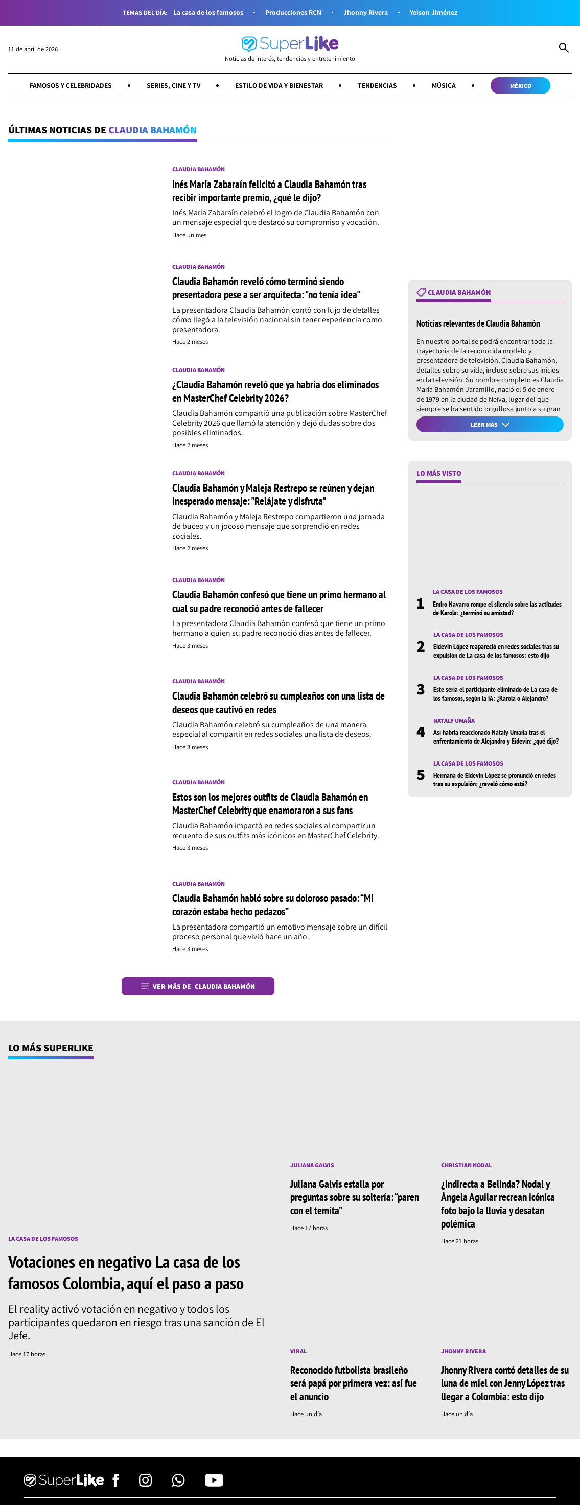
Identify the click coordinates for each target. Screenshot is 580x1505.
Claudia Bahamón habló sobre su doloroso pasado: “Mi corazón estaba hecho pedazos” (274, 906)
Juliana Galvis (313, 1167)
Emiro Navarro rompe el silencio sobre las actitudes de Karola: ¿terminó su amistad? (497, 610)
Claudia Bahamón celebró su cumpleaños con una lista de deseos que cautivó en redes (271, 704)
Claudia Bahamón (200, 170)
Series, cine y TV (172, 86)
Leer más (490, 426)
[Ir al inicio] (290, 49)
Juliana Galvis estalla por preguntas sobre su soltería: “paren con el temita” (346, 1199)
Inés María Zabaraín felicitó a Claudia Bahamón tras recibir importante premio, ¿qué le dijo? (275, 191)
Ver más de (198, 988)
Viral (298, 1353)
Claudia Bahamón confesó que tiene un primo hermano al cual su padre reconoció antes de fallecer (277, 603)
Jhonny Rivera (367, 12)
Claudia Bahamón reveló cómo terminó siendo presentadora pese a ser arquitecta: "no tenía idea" (272, 289)
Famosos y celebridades (65, 86)
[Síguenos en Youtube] (214, 1488)
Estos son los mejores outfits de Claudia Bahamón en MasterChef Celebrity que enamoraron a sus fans (278, 805)
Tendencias (381, 86)
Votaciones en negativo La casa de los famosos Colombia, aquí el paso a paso (129, 1275)
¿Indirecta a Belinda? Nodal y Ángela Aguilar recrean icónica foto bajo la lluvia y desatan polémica (501, 1206)
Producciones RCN (293, 12)
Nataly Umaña (454, 723)
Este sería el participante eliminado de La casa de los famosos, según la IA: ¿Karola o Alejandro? (495, 697)
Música (448, 86)
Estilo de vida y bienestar (281, 86)
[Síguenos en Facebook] (115, 1488)
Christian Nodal (467, 1167)
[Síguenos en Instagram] (145, 1488)
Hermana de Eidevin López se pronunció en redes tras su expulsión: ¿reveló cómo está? (494, 783)
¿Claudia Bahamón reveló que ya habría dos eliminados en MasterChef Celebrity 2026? (259, 392)
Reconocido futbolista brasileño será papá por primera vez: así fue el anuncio (353, 1385)
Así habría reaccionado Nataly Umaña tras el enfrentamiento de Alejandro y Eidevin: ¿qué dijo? (496, 740)
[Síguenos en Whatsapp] (178, 1488)
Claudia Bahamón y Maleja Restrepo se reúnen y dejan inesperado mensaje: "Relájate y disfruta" (280, 496)
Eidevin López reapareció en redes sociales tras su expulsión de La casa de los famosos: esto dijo (496, 653)
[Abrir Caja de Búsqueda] (564, 49)
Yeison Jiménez (435, 12)
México (527, 86)
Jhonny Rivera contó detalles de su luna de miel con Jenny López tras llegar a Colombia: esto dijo (505, 1385)
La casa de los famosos (207, 12)
